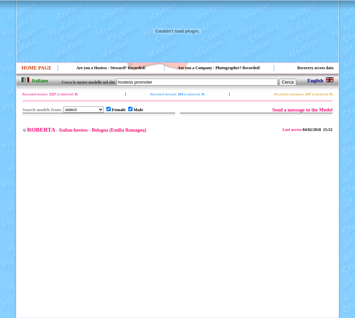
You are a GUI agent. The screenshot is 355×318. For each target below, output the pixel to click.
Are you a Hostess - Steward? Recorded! (110, 67)
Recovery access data (315, 67)
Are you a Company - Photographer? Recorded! (219, 67)
